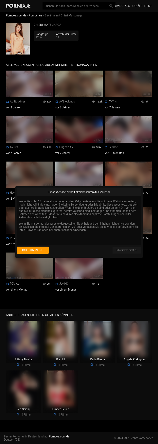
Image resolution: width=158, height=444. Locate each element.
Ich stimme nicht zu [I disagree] (126, 250)
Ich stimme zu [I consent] (32, 250)
